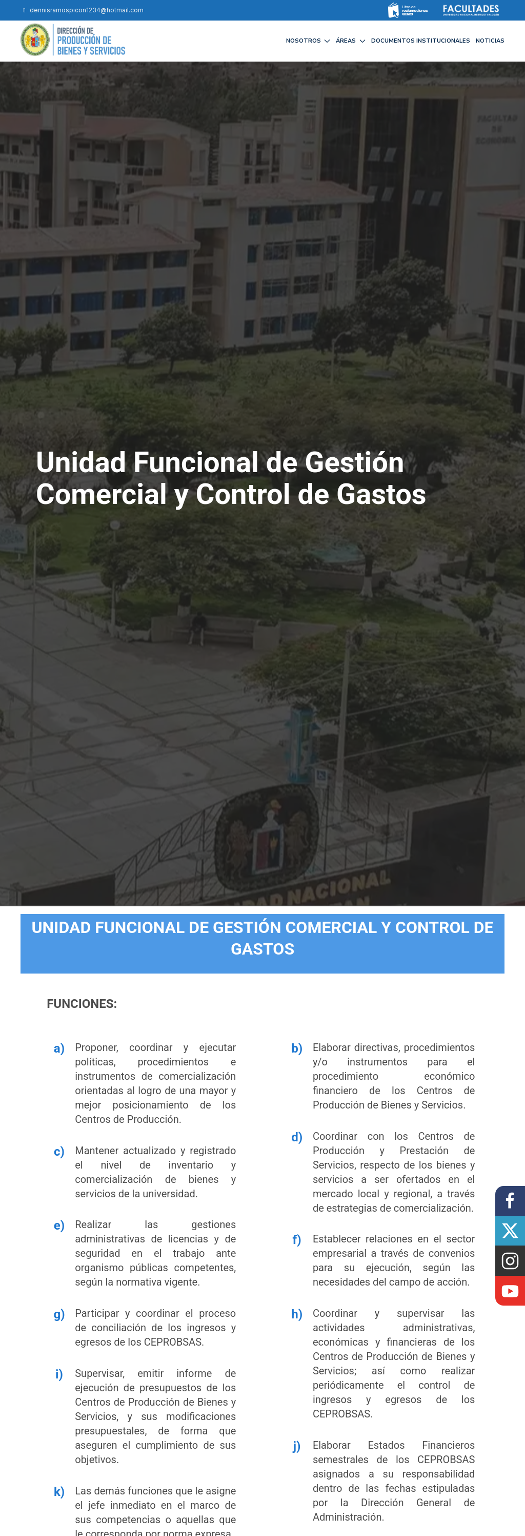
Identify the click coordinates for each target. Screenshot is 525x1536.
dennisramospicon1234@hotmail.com (82, 10)
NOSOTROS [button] (308, 41)
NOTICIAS (490, 41)
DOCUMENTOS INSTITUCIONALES (420, 41)
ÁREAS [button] (351, 41)
